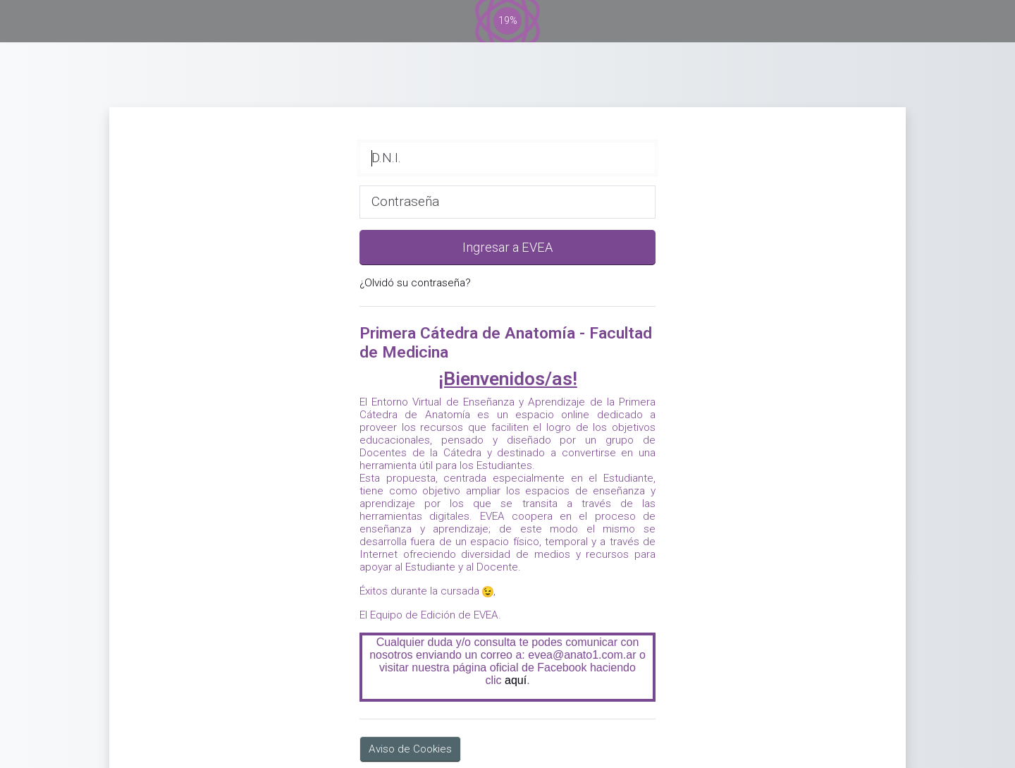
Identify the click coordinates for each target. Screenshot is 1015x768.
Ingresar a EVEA (507, 247)
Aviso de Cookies (410, 749)
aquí (516, 680)
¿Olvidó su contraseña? (415, 282)
